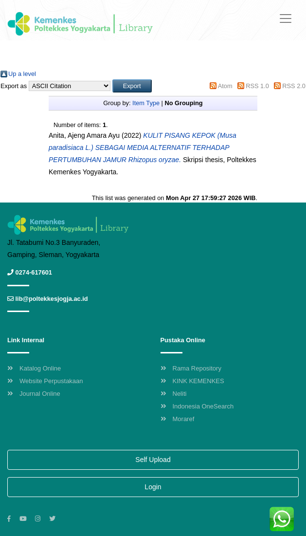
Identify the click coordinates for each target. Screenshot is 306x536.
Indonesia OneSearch (197, 406)
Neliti (174, 393)
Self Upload (152, 459)
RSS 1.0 (257, 86)
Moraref (178, 419)
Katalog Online (34, 368)
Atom (225, 86)
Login (152, 487)
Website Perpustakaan (45, 381)
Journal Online (33, 393)
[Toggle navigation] (285, 18)
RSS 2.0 (294, 86)
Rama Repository (191, 368)
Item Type (146, 103)
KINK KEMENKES (192, 381)
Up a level (22, 73)
